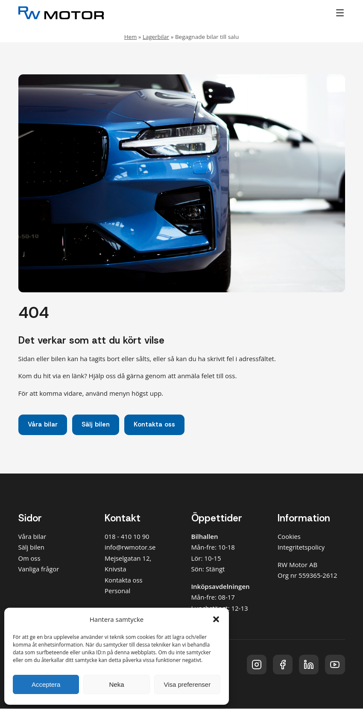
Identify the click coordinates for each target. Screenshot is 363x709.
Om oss (29, 558)
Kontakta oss (156, 425)
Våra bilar (43, 425)
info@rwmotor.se (130, 547)
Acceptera (46, 684)
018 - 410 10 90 (127, 536)
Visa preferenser (187, 684)
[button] (216, 619)
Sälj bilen (96, 425)
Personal (118, 591)
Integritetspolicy (301, 547)
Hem (130, 37)
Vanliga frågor (39, 569)
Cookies (289, 536)
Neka (116, 684)
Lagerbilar (156, 37)
